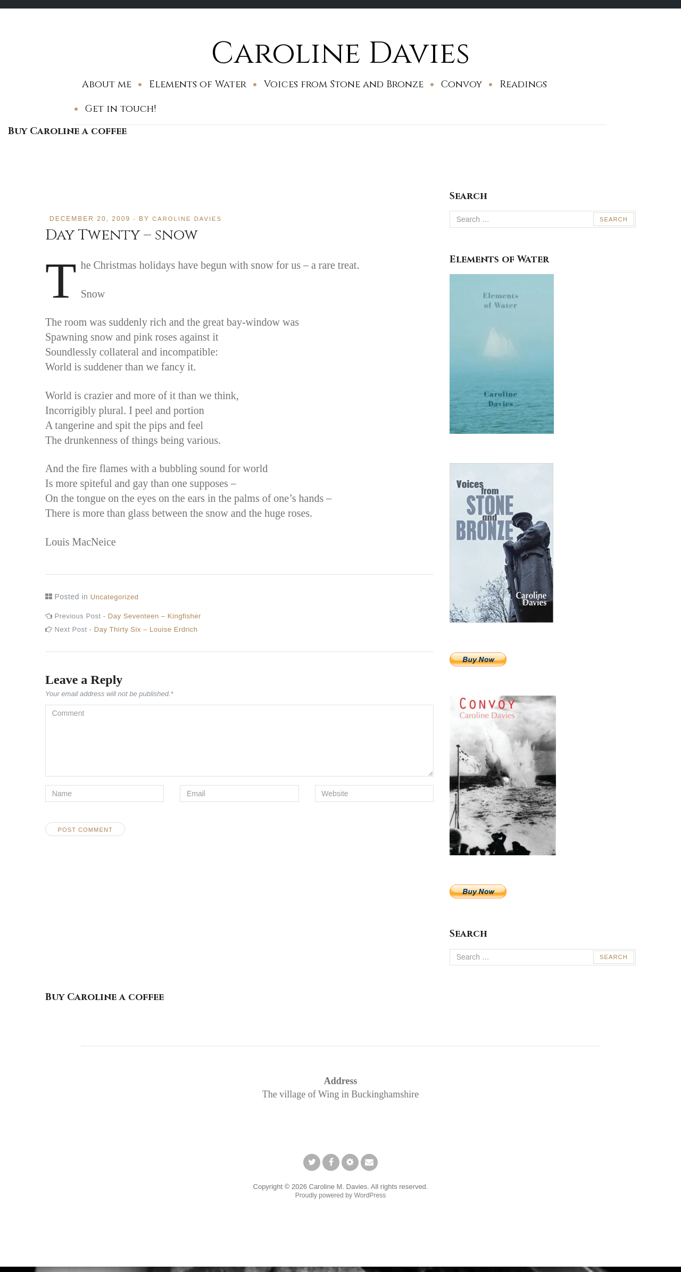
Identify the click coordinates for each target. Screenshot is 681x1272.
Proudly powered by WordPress (340, 1198)
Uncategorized (116, 596)
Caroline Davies (340, 53)
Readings (523, 84)
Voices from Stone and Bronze (343, 84)
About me (106, 84)
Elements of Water (197, 84)
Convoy (461, 84)
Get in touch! (120, 108)
